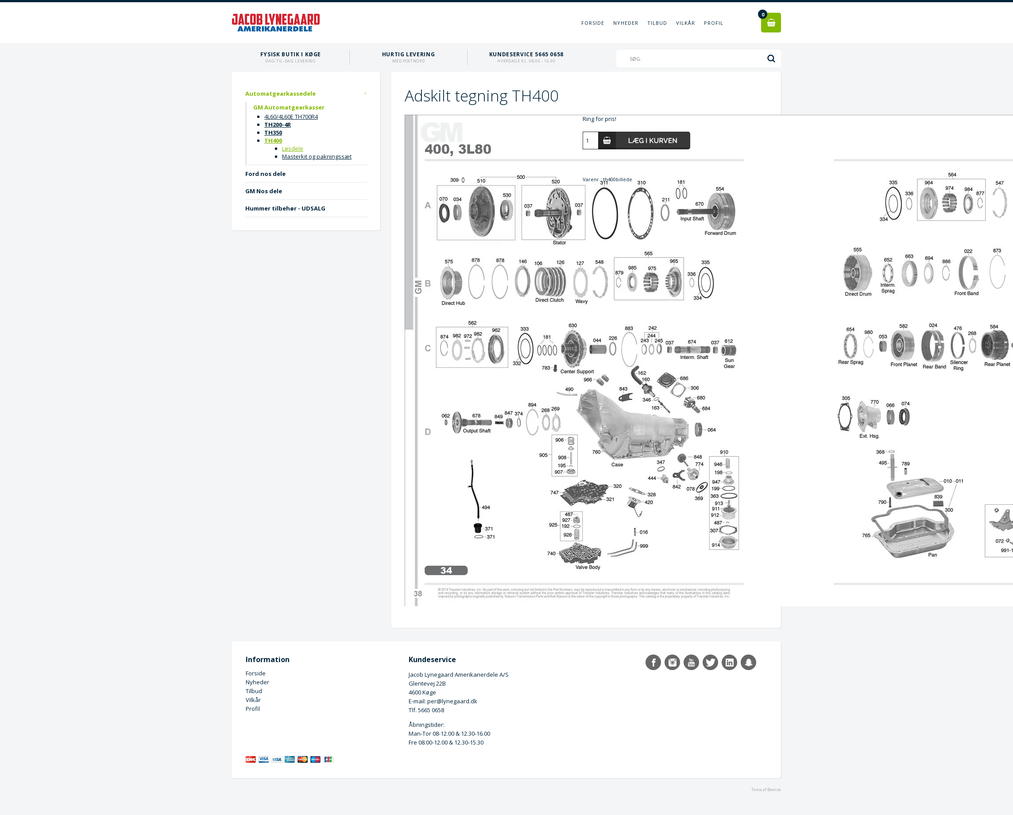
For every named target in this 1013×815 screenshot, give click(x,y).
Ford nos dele (265, 174)
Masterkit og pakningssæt (317, 156)
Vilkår (685, 22)
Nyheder (625, 22)
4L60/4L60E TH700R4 (291, 117)
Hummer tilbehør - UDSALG (285, 208)
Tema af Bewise (766, 789)
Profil (713, 22)
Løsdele (292, 148)
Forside (592, 22)
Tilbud (657, 22)
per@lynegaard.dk (452, 701)
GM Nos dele (263, 191)
